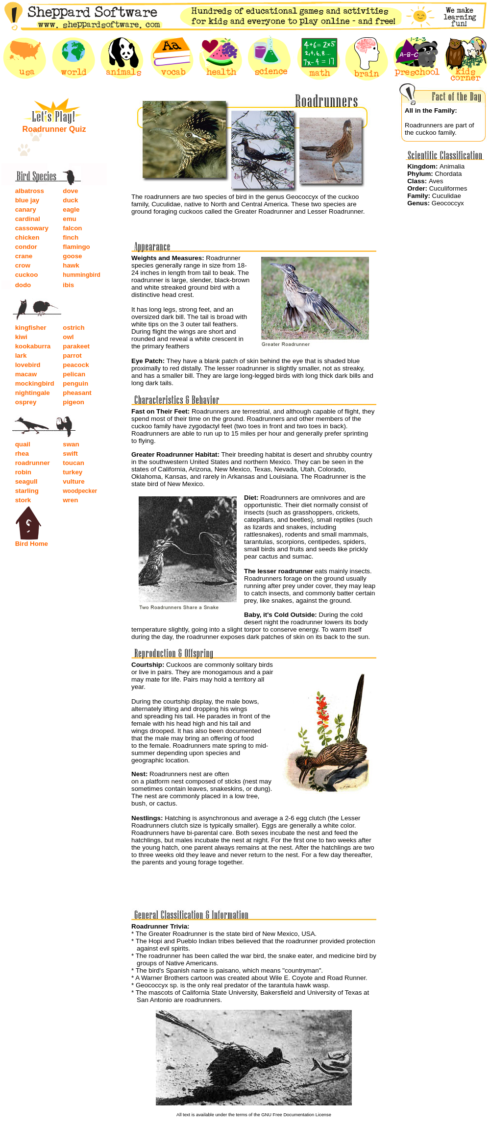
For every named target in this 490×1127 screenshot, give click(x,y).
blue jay (27, 200)
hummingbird (81, 274)
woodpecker (80, 491)
